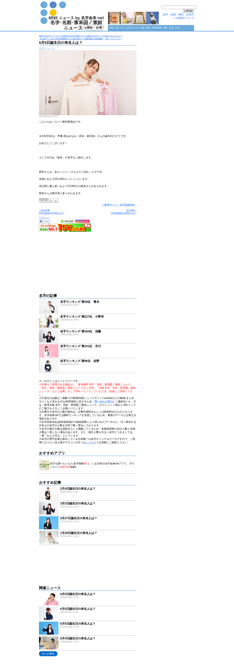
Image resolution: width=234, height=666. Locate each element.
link (87, 307)
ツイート (44, 217)
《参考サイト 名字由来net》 (118, 204)
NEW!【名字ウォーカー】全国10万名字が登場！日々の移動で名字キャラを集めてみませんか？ (80, 36)
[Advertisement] (87, 261)
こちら (90, 442)
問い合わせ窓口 (103, 401)
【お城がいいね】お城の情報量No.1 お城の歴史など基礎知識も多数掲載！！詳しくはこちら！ (80, 39)
